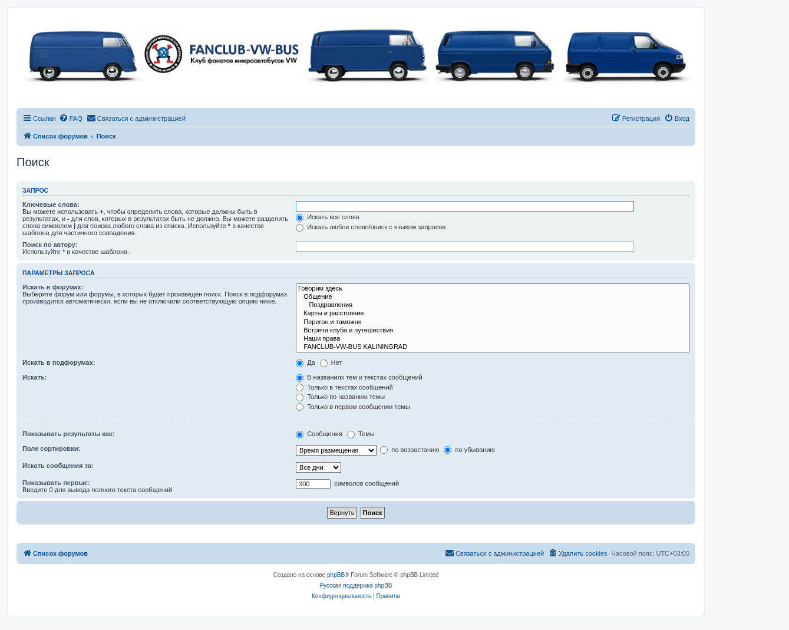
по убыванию (469, 449)
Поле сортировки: (51, 448)
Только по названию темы (340, 396)
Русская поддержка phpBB (355, 585)
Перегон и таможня (492, 322)
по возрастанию (409, 449)
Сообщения (319, 433)
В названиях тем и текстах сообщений (359, 377)
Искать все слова (327, 216)
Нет (331, 362)
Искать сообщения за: (58, 465)
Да (305, 362)
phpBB (336, 575)
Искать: (34, 377)
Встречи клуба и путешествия (492, 330)
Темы (361, 433)
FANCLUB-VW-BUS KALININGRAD (492, 347)
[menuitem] (70, 118)
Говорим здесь (492, 289)
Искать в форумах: (52, 287)
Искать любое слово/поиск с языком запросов (370, 226)
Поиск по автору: (49, 244)
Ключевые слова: (51, 204)
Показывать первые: (56, 482)
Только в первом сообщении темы (353, 406)
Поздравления (492, 305)
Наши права (492, 339)
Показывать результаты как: (68, 433)
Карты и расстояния (492, 313)
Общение (492, 297)
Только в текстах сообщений (344, 387)
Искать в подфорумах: (58, 362)
